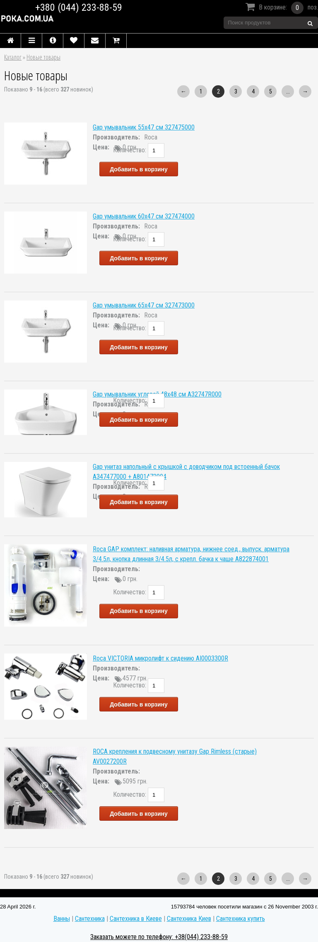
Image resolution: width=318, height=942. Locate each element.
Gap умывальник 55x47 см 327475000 (144, 127)
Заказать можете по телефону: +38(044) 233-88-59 (159, 937)
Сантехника (90, 919)
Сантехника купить (240, 919)
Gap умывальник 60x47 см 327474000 (144, 216)
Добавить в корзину (139, 169)
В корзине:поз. (280, 8)
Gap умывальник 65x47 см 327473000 (144, 305)
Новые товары (43, 57)
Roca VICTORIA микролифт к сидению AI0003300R (160, 658)
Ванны (61, 919)
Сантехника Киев (189, 919)
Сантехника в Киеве (136, 919)
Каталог (13, 57)
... (288, 91)
